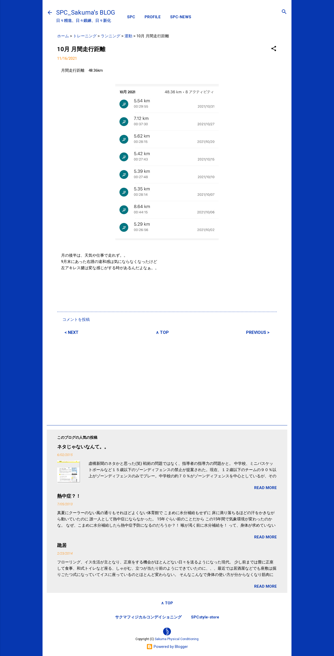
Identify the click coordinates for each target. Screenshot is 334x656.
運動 (128, 36)
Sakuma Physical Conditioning (177, 639)
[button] (274, 48)
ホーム (63, 36)
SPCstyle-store (205, 617)
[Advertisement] (167, 379)
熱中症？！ (69, 496)
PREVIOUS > (258, 332)
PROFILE (153, 17)
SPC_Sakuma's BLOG (85, 12)
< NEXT (71, 332)
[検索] (284, 12)
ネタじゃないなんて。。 (83, 446)
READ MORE (265, 487)
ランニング (110, 36)
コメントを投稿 (76, 319)
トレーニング (85, 36)
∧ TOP (162, 332)
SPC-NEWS (180, 17)
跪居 (62, 545)
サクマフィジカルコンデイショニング (148, 617)
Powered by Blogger (167, 646)
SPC (131, 17)
